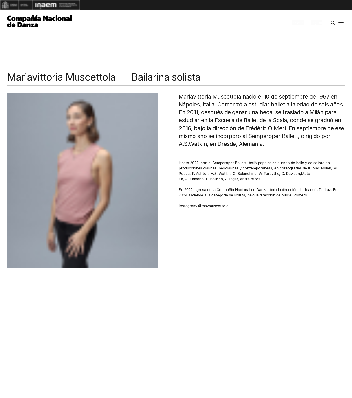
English (316, 23)
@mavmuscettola (213, 206)
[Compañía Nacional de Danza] (39, 21)
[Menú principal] (341, 23)
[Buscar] (332, 23)
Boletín (298, 23)
